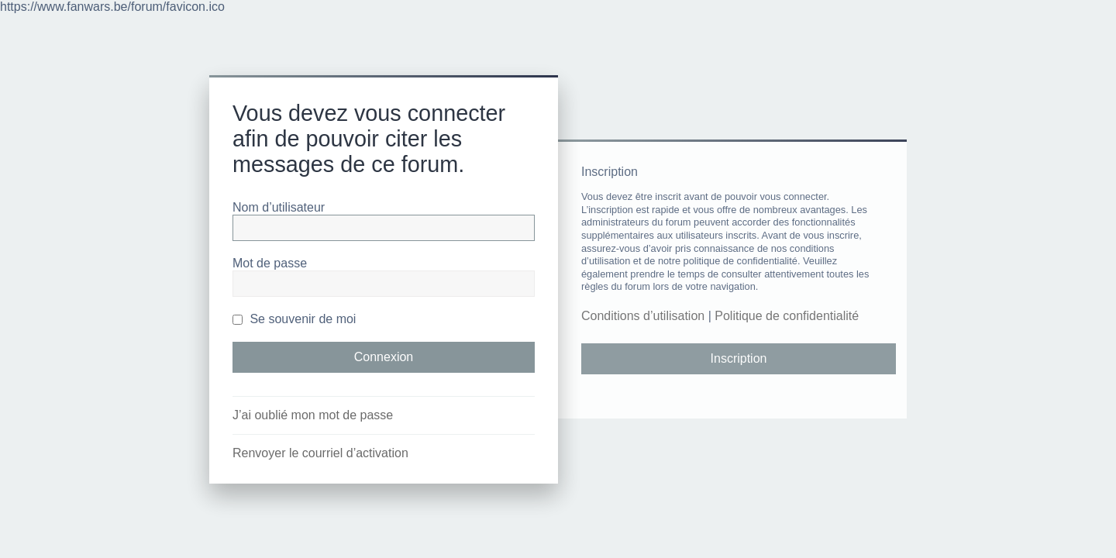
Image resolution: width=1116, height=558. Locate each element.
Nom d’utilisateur (278, 207)
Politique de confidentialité (787, 315)
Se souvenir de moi (294, 319)
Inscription (739, 358)
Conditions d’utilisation (642, 315)
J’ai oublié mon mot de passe (312, 415)
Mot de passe (269, 263)
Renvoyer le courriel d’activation (320, 453)
